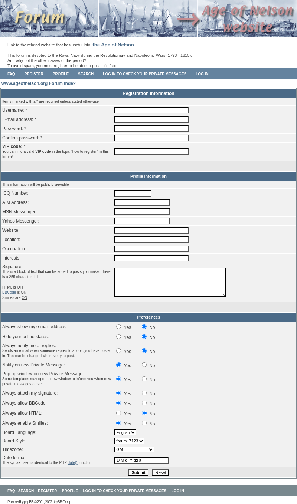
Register (34, 74)
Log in (202, 74)
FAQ (11, 74)
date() (73, 463)
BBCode (9, 292)
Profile (61, 74)
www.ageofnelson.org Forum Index (38, 83)
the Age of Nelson (113, 44)
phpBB (28, 502)
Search (86, 74)
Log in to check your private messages (144, 74)
